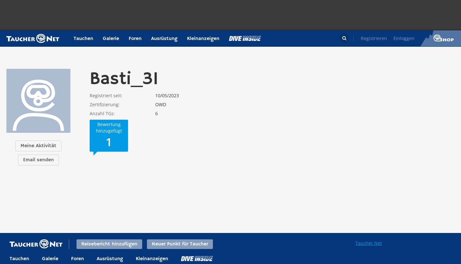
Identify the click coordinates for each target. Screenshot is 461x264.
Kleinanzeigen (203, 39)
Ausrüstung (164, 39)
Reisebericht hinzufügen (109, 244)
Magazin (245, 38)
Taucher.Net (368, 243)
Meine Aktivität (38, 146)
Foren (135, 39)
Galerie (111, 39)
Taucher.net (32, 38)
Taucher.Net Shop (440, 38)
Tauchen (83, 39)
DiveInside (197, 258)
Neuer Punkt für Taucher (180, 244)
